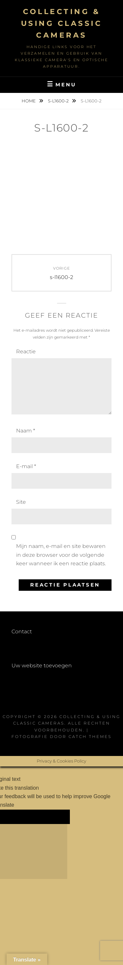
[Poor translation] (50, 817)
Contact (21, 631)
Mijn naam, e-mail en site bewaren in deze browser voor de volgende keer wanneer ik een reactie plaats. (61, 555)
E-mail (26, 466)
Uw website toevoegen (41, 665)
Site (21, 502)
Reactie (26, 351)
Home (29, 100)
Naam (25, 431)
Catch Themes (90, 736)
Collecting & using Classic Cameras (61, 23)
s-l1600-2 (59, 100)
